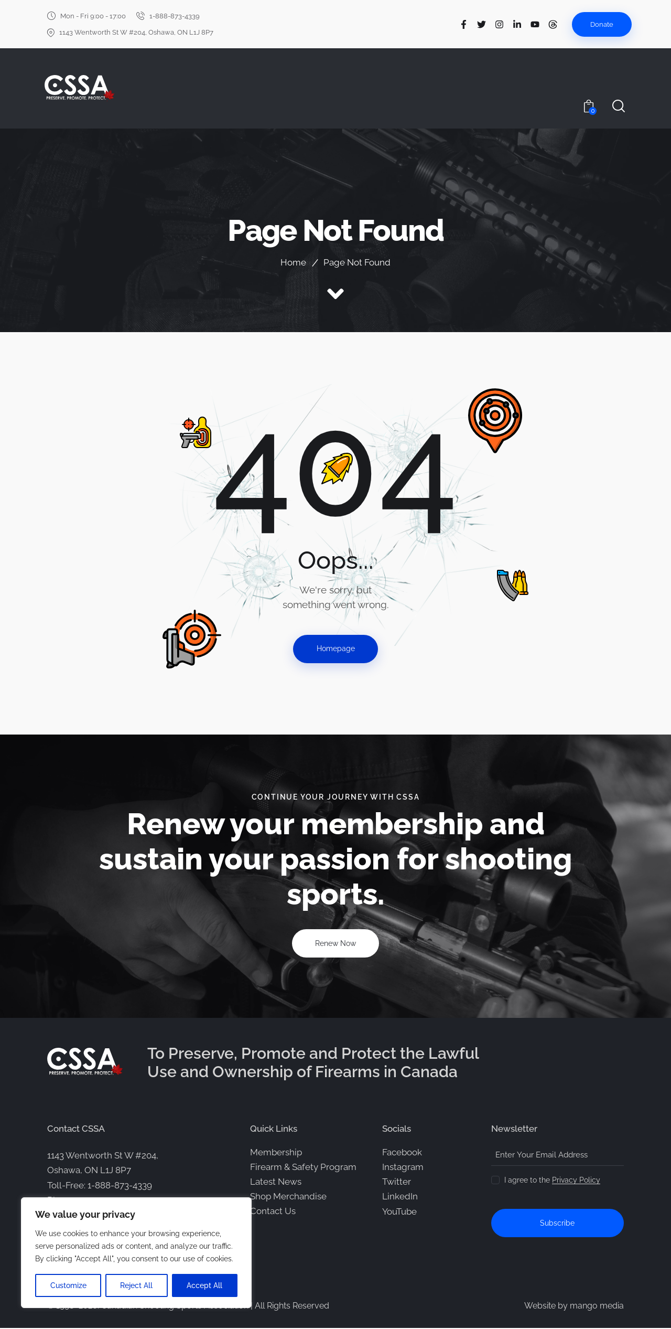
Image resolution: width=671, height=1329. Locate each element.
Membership (276, 1152)
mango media (597, 1307)
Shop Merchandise (288, 1197)
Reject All (137, 1285)
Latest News (275, 1182)
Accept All (205, 1285)
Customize (68, 1285)
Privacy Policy (576, 1181)
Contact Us (273, 1211)
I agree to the (552, 1180)
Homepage (336, 649)
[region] (136, 1253)
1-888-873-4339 (120, 1186)
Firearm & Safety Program (303, 1167)
